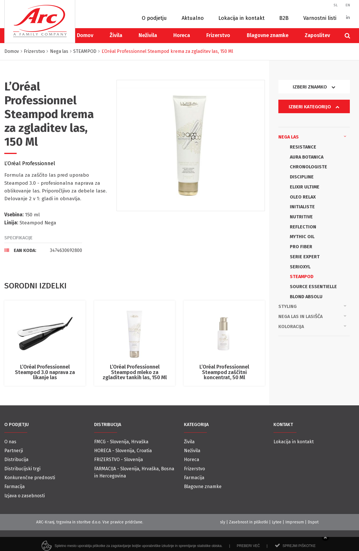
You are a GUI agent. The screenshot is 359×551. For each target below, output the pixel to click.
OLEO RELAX (303, 197)
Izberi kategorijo (314, 107)
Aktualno (193, 18)
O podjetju (154, 18)
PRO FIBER (301, 246)
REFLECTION (303, 227)
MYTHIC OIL (302, 236)
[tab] (43, 250)
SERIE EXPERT (305, 256)
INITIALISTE (302, 206)
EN (348, 5)
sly (222, 522)
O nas (10, 441)
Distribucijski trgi (22, 468)
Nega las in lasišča (312, 316)
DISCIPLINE (302, 177)
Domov (85, 35)
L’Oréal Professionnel (29, 163)
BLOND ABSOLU (306, 296)
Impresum (294, 522)
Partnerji (13, 450)
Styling (312, 306)
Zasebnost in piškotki (248, 522)
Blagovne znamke (267, 35)
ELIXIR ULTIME (304, 187)
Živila (116, 35)
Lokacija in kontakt (241, 18)
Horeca (181, 35)
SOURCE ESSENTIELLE (313, 286)
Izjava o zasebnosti (24, 495)
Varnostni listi (319, 18)
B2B (284, 18)
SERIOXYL (300, 266)
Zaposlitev (317, 35)
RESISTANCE (303, 147)
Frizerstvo (218, 35)
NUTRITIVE (301, 216)
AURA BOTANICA (306, 157)
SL (335, 5)
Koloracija (312, 326)
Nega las (312, 136)
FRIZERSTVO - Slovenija (118, 459)
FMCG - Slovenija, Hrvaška (121, 441)
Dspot (313, 522)
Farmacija (14, 486)
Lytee (277, 522)
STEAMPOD (301, 276)
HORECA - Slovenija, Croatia (123, 450)
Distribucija (16, 459)
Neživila (148, 35)
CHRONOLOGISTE (308, 166)
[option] (191, 145)
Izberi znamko (314, 87)
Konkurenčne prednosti (29, 477)
